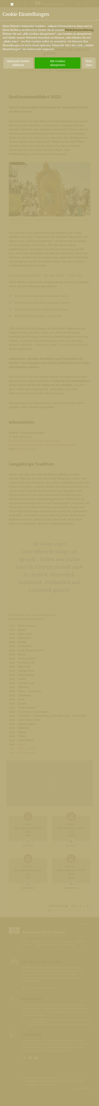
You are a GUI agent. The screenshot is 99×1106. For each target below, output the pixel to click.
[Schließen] (49, 4)
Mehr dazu (88, 63)
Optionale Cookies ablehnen (18, 63)
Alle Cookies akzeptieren (57, 63)
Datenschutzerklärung (79, 30)
